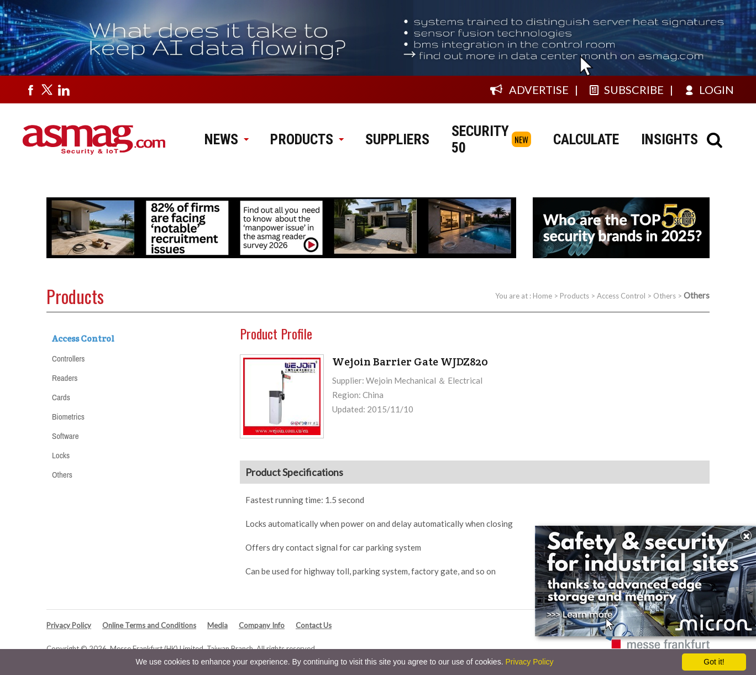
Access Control (621, 295)
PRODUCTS (306, 139)
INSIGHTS (669, 139)
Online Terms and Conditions (149, 625)
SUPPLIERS (397, 139)
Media (217, 625)
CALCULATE (586, 139)
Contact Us (314, 625)
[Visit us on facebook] (30, 89)
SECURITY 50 (480, 139)
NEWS (226, 139)
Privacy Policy (68, 625)
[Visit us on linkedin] (63, 89)
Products (574, 295)
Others (664, 295)
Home (542, 295)
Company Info (262, 625)
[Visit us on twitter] (47, 89)
